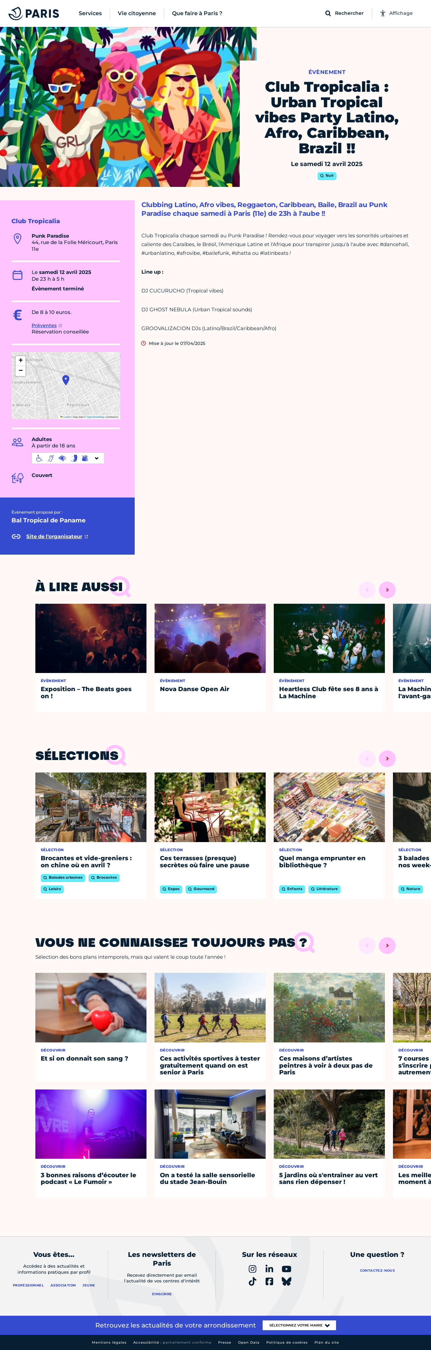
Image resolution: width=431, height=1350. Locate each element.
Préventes (44, 325)
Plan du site (326, 1342)
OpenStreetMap (96, 417)
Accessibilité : (172, 1342)
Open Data (249, 1342)
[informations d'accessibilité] (68, 458)
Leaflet (65, 417)
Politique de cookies (287, 1342)
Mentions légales (109, 1342)
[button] (65, 380)
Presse (224, 1342)
